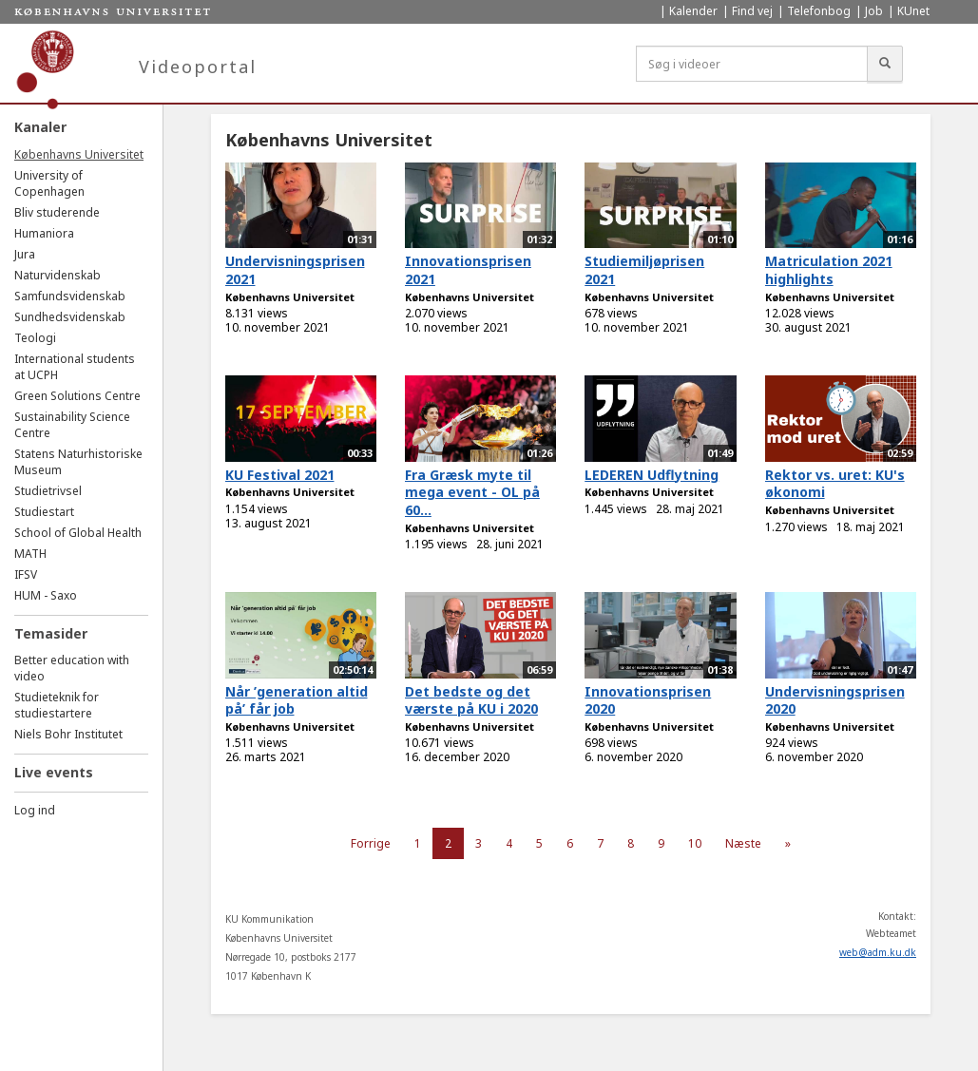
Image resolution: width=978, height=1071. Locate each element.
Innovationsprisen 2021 (468, 270)
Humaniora (44, 233)
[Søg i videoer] (752, 64)
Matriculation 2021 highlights (828, 270)
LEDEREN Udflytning (652, 475)
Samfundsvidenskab (69, 296)
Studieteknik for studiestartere (56, 705)
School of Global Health (78, 533)
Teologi (35, 338)
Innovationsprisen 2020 (648, 700)
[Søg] (885, 64)
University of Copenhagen (49, 183)
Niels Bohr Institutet (68, 734)
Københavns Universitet (79, 154)
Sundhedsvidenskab (69, 317)
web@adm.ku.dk (877, 952)
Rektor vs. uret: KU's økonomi (835, 484)
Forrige (371, 843)
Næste (743, 843)
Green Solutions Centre (77, 396)
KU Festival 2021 (280, 475)
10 (694, 843)
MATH (30, 553)
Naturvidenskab (57, 275)
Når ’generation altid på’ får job (296, 700)
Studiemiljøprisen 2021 (644, 270)
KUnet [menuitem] (913, 11)
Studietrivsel (48, 491)
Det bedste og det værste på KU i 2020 (471, 700)
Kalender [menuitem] (693, 11)
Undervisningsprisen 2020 (835, 700)
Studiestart (44, 512)
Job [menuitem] (874, 11)
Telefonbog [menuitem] (819, 11)
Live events (53, 772)
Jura (24, 254)
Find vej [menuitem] (752, 11)
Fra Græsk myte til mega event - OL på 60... (472, 492)
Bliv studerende (57, 212)
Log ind (34, 810)
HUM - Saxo (45, 595)
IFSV (25, 574)
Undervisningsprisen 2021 (295, 270)
